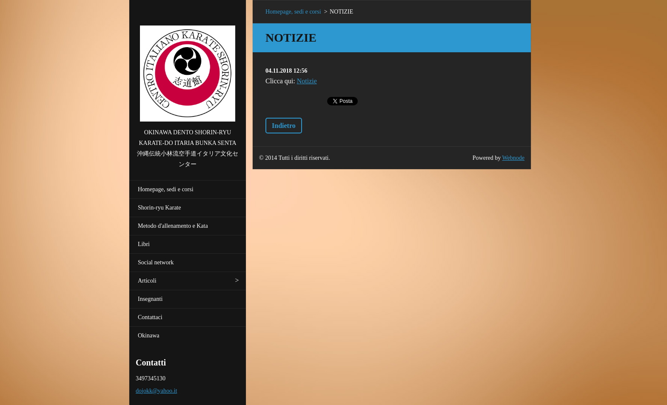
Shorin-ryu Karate (159, 207)
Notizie (307, 81)
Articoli (147, 281)
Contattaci (150, 317)
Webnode (513, 158)
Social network (156, 262)
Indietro (284, 125)
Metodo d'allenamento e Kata (173, 226)
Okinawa (149, 335)
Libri (144, 244)
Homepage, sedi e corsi (166, 189)
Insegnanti (150, 299)
